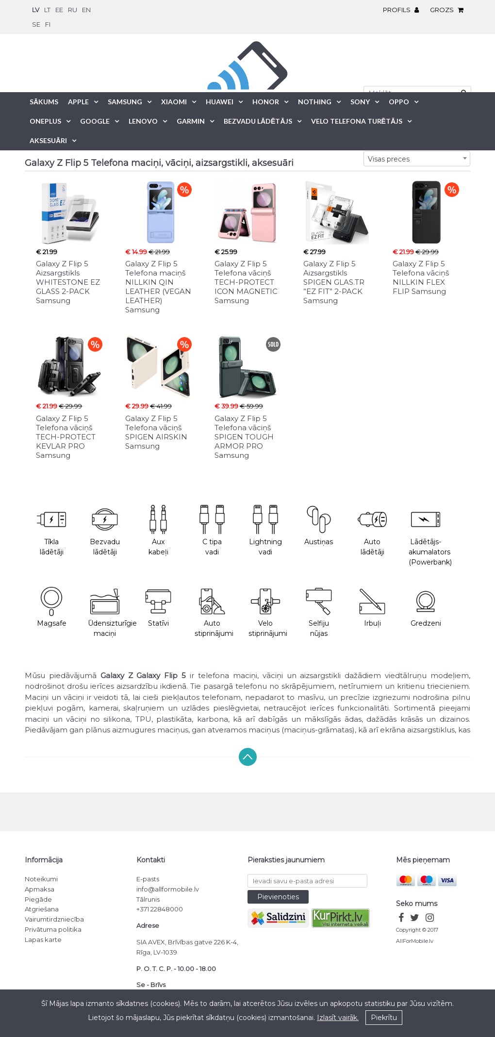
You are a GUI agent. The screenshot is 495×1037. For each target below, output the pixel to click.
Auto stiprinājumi (214, 612)
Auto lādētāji (372, 530)
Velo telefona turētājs (356, 121)
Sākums (44, 101)
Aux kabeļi (158, 530)
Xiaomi (174, 101)
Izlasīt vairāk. (338, 1017)
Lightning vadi (265, 530)
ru (72, 10)
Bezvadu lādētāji (105, 530)
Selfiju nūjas (318, 612)
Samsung (125, 101)
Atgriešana (42, 909)
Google (95, 121)
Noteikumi (41, 879)
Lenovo (143, 121)
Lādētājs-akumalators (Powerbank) (430, 535)
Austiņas (318, 525)
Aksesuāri (48, 140)
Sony (360, 101)
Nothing (314, 101)
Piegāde (38, 899)
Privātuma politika (53, 929)
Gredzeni (426, 607)
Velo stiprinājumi (267, 612)
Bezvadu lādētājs (258, 121)
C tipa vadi (212, 530)
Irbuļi (372, 607)
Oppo (399, 101)
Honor (265, 101)
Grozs (449, 10)
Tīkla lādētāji (51, 530)
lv (35, 10)
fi (47, 24)
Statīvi (158, 607)
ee (59, 10)
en (86, 10)
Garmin (191, 121)
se (36, 24)
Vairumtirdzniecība (54, 919)
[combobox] (416, 158)
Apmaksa (39, 889)
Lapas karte (43, 939)
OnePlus (45, 121)
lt (47, 10)
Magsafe (51, 607)
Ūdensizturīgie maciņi (110, 612)
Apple (78, 101)
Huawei (219, 101)
